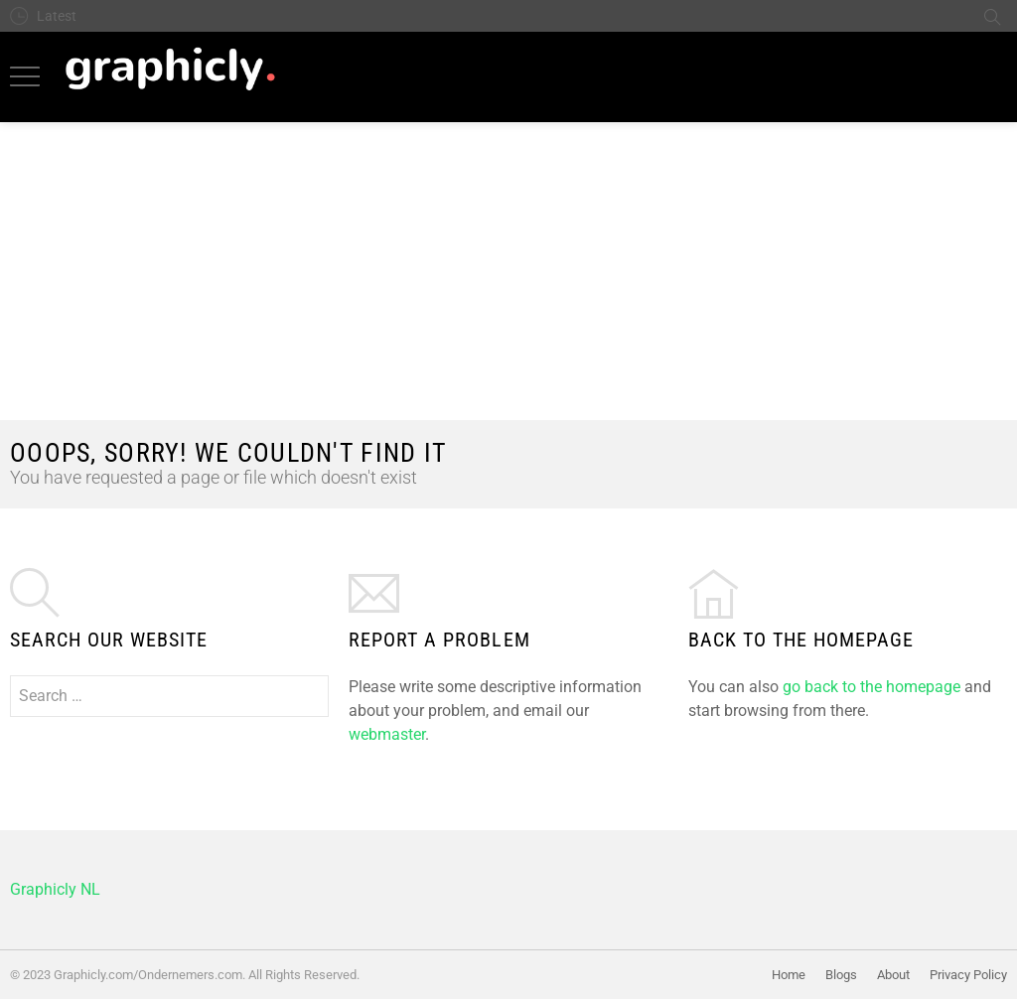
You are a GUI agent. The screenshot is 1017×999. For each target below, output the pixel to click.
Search (992, 16)
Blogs (841, 974)
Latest (56, 16)
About (893, 974)
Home (788, 974)
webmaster (387, 734)
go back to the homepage (871, 686)
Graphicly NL (55, 889)
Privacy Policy (968, 974)
